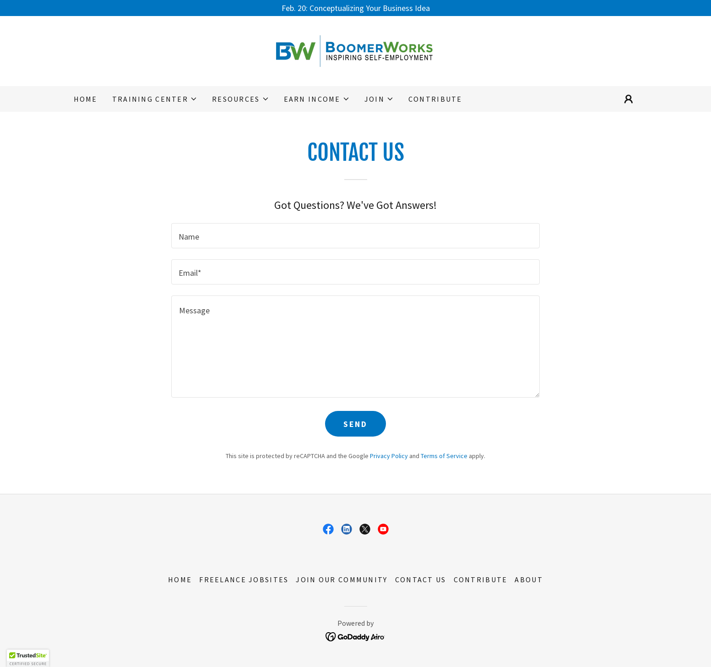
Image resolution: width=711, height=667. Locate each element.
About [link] (529, 579)
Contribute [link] (435, 99)
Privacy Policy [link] (389, 456)
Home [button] (180, 579)
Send (355, 424)
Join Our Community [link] (341, 579)
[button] (154, 98)
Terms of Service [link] (444, 456)
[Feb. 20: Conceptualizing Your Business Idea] (355, 8)
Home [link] (86, 99)
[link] (355, 50)
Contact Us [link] (420, 579)
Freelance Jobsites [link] (243, 579)
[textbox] (355, 235)
